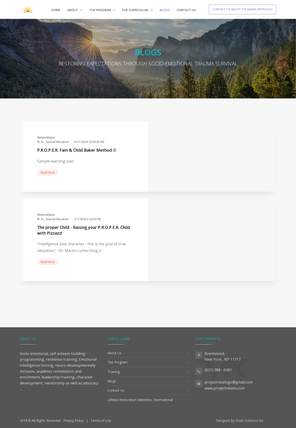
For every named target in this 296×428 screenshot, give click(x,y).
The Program (100, 10)
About (73, 10)
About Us (114, 353)
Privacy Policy (73, 420)
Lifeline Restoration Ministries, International (140, 400)
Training (114, 371)
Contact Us (186, 10)
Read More (48, 172)
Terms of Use (101, 420)
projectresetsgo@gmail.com (229, 382)
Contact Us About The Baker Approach (242, 9)
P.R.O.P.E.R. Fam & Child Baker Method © (76, 150)
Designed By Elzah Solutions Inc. (240, 420)
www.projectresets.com (225, 388)
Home (55, 10)
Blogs (165, 10)
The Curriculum (135, 10)
